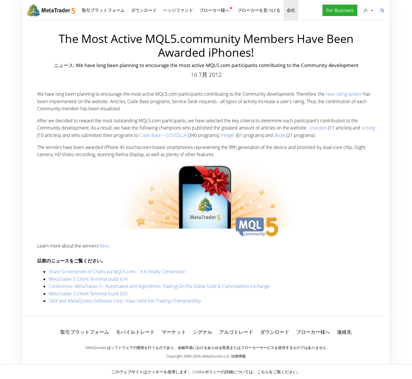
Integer (228, 135)
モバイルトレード (135, 332)
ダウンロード (144, 10)
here (104, 246)
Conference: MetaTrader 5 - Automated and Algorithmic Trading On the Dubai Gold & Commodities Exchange (159, 286)
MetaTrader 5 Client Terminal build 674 (88, 279)
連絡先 (344, 332)
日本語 (365, 10)
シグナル (202, 332)
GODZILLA (176, 135)
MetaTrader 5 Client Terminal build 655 (88, 293)
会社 (291, 10)
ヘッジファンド (178, 10)
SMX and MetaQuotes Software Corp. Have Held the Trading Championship (125, 301)
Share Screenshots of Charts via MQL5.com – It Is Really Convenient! (117, 271)
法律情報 (238, 356)
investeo (318, 128)
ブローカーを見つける (258, 10)
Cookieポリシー (207, 371)
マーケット (174, 332)
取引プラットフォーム (103, 10)
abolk (279, 135)
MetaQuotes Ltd (215, 356)
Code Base (150, 135)
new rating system (344, 94)
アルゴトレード (236, 332)
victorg (368, 128)
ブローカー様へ (214, 10)
